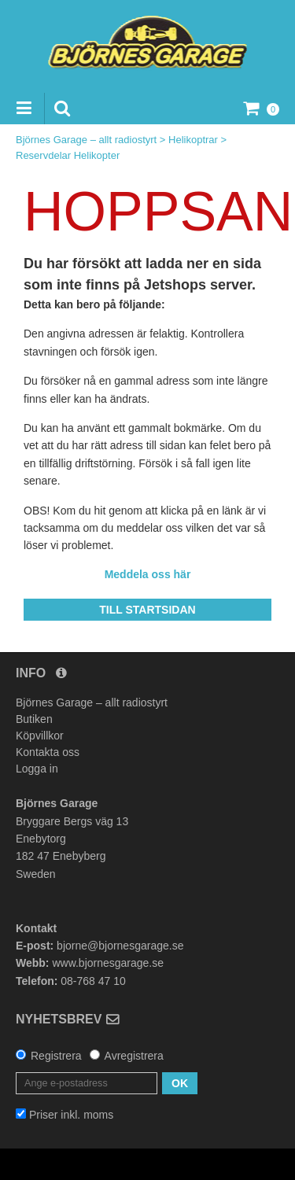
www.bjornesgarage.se (108, 963)
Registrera (56, 1055)
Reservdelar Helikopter (68, 155)
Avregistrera (134, 1055)
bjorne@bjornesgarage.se (120, 945)
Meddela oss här (148, 574)
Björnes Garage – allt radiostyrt (86, 140)
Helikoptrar (193, 140)
